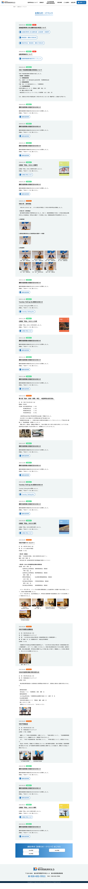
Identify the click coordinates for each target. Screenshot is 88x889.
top (14, 6)
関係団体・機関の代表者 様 (29, 38)
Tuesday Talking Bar (28, 316)
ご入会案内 (66, 2)
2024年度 (30, 859)
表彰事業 (59, 2)
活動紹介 (41, 2)
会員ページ (81, 2)
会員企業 (73, 2)
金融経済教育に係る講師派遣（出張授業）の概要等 (36, 32)
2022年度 (58, 859)
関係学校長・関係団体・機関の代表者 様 (33, 44)
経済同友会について (33, 2)
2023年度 (44, 859)
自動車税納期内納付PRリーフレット (32, 60)
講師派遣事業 (26, 119)
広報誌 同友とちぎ (27, 178)
